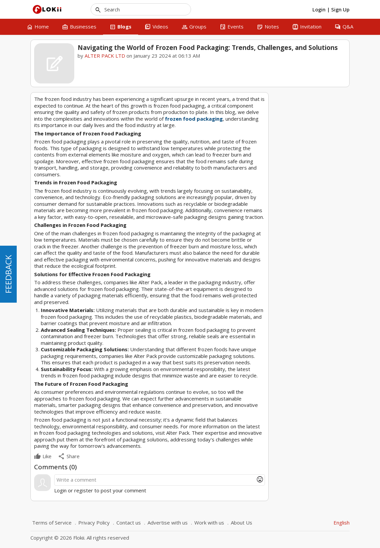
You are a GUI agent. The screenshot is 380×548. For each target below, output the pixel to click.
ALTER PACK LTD (105, 55)
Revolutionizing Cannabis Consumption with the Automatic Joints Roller (308, 231)
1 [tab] (299, 249)
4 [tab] (318, 249)
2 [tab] (305, 249)
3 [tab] (311, 249)
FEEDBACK (8, 274)
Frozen (301, 290)
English (342, 522)
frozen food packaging (194, 118)
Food (285, 290)
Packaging (323, 290)
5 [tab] (324, 249)
